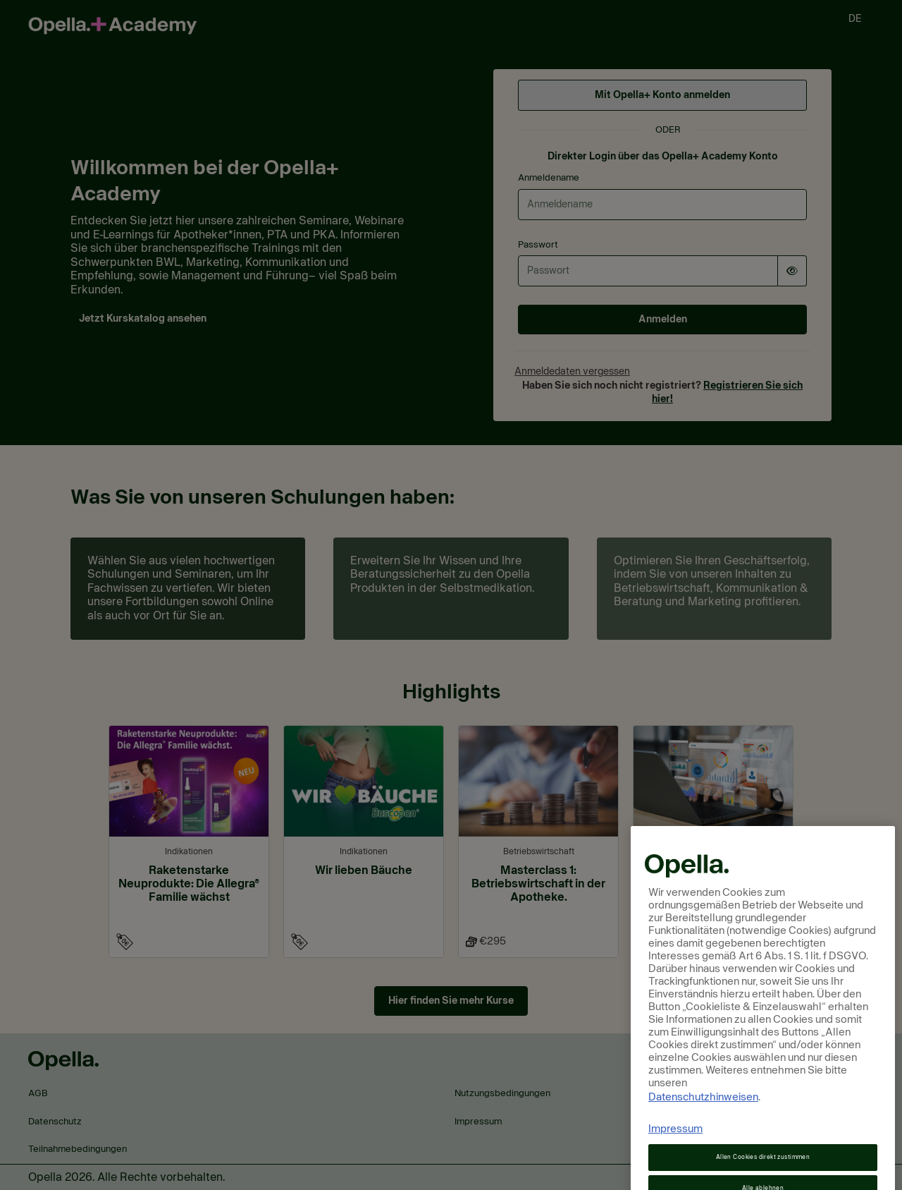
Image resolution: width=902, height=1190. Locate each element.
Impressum (675, 1152)
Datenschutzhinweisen (703, 1120)
